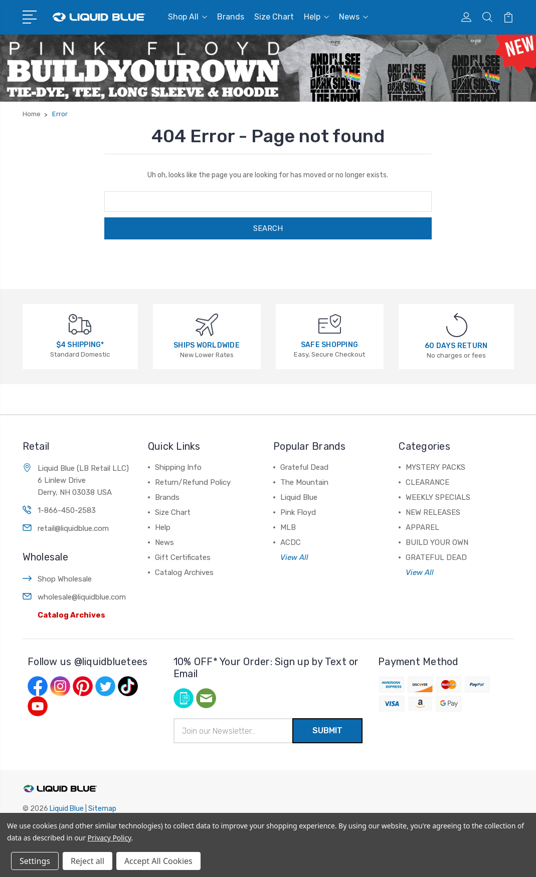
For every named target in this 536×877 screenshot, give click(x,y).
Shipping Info (178, 467)
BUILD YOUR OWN (437, 542)
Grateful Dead (304, 467)
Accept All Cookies (158, 860)
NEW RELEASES (433, 512)
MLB (288, 527)
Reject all (87, 860)
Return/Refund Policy (193, 482)
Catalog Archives (71, 615)
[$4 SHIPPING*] (80, 324)
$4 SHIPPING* (80, 345)
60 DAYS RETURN (456, 346)
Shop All (187, 17)
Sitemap (102, 808)
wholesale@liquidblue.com (82, 597)
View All (294, 557)
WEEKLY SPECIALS (438, 497)
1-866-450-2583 (67, 510)
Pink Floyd (298, 512)
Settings (35, 860)
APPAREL (422, 527)
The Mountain (304, 482)
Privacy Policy (109, 837)
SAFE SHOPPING (329, 345)
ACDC (290, 542)
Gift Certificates (183, 557)
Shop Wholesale (65, 578)
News (353, 17)
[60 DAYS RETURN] (456, 325)
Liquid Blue (298, 497)
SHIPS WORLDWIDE (206, 345)
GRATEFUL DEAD (436, 557)
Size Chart (274, 17)
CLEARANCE (427, 482)
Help (316, 17)
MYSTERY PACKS (435, 467)
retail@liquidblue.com (73, 528)
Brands (230, 17)
